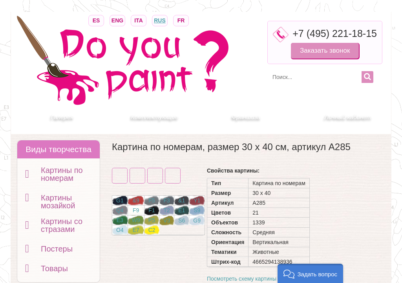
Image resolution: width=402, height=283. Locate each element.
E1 (181, 210)
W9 (136, 220)
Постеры (57, 248)
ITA (138, 19)
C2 (151, 230)
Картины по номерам (62, 174)
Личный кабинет (348, 117)
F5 (151, 200)
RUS (159, 19)
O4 (120, 230)
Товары (54, 268)
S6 (181, 220)
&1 (181, 200)
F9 (136, 210)
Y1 (197, 200)
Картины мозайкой (58, 201)
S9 (197, 210)
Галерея (62, 117)
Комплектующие (154, 117)
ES (96, 19)
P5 (151, 220)
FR (181, 19)
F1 (151, 210)
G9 (197, 220)
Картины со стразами (61, 225)
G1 (120, 200)
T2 (166, 210)
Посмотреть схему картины (241, 279)
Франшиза (246, 117)
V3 (166, 220)
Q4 (120, 210)
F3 (166, 200)
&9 (136, 200)
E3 (120, 220)
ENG (117, 19)
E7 (136, 230)
